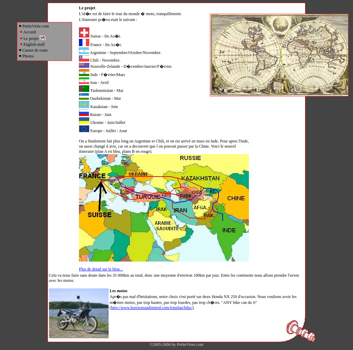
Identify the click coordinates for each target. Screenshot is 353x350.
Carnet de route (33, 50)
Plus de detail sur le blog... (101, 269)
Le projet (33, 38)
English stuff (32, 44)
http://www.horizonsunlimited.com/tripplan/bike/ (151, 307)
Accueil (28, 32)
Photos (26, 56)
